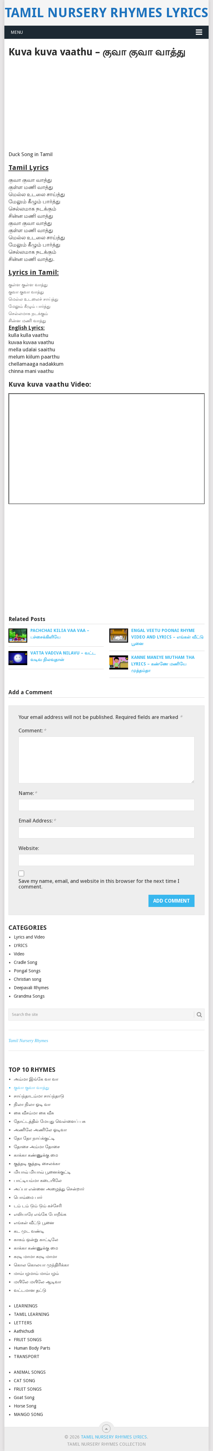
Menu (17, 32)
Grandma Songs (29, 996)
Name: (27, 793)
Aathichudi (24, 1331)
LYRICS (21, 945)
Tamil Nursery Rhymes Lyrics (106, 12)
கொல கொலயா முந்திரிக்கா (41, 1264)
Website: (28, 848)
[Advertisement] (106, 104)
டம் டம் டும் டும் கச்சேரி (38, 1205)
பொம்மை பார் (28, 1197)
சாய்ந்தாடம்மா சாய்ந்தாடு (39, 1095)
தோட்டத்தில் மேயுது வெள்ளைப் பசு (50, 1121)
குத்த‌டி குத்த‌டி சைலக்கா (37, 1163)
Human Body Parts (32, 1348)
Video (19, 953)
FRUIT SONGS (28, 1339)
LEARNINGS (26, 1305)
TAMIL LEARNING (31, 1314)
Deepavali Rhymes (31, 987)
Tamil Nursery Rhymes (28, 1040)
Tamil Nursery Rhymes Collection (106, 1444)
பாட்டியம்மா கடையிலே (38, 1180)
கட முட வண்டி (29, 1231)
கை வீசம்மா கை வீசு (34, 1112)
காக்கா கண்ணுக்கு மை (36, 1155)
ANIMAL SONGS (30, 1372)
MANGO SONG (28, 1414)
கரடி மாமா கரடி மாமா (35, 1256)
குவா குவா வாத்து (31, 1087)
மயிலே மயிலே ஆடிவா (37, 1281)
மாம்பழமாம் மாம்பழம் (36, 1273)
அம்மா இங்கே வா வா (36, 1079)
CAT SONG (24, 1380)
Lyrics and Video (29, 936)
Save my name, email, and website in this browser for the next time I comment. (98, 883)
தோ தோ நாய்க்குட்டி (34, 1138)
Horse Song (25, 1405)
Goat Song (24, 1397)
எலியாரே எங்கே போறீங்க (40, 1214)
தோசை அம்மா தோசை (37, 1146)
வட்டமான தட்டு (30, 1290)
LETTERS (23, 1322)
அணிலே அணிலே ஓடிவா (40, 1129)
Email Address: (37, 820)
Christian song (27, 979)
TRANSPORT (26, 1356)
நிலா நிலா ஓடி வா (32, 1104)
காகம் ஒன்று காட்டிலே (36, 1239)
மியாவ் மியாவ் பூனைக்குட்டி (42, 1171)
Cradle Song (25, 962)
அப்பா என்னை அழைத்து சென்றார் (49, 1188)
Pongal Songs (27, 970)
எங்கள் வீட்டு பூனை (34, 1222)
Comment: (32, 730)
